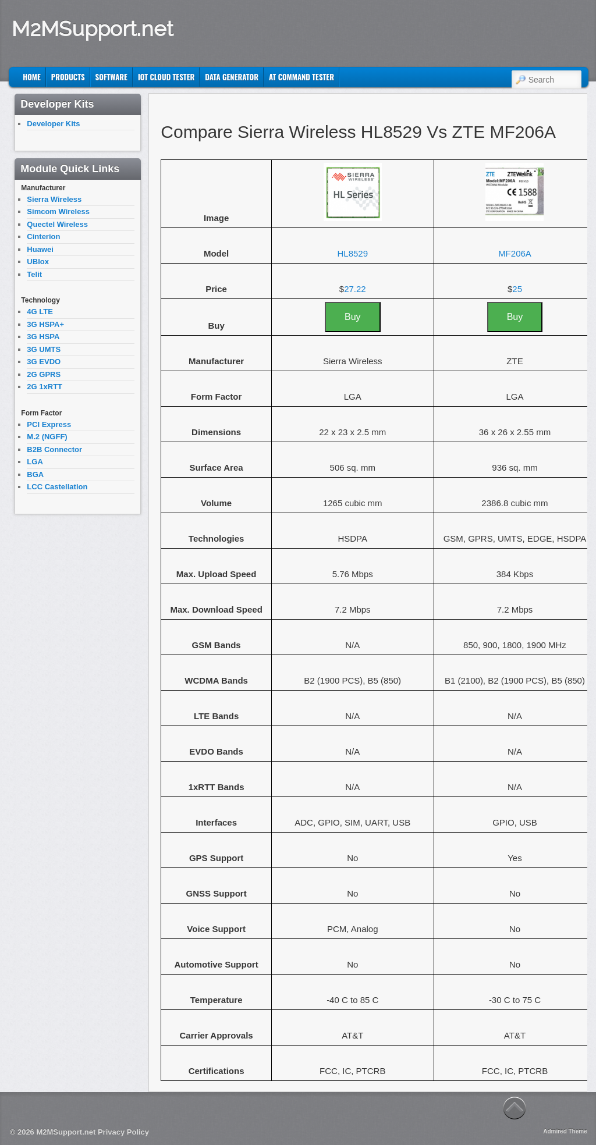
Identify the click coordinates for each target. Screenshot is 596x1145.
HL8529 (352, 253)
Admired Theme (565, 1131)
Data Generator (231, 77)
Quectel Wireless (57, 224)
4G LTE (40, 311)
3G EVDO (44, 361)
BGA (35, 474)
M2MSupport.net (92, 28)
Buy (353, 317)
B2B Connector (54, 449)
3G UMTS (44, 349)
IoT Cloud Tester (166, 77)
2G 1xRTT (44, 386)
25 (517, 289)
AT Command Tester (301, 77)
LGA (34, 461)
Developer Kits (53, 123)
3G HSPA (43, 336)
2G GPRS (44, 374)
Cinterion (43, 236)
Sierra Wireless (54, 199)
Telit (34, 274)
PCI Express (49, 424)
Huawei (40, 249)
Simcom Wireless (58, 211)
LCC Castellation (57, 486)
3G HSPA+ (45, 324)
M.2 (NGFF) (47, 436)
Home (32, 77)
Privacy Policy (123, 1132)
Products (68, 77)
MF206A (514, 253)
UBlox (38, 261)
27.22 (355, 289)
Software (111, 77)
